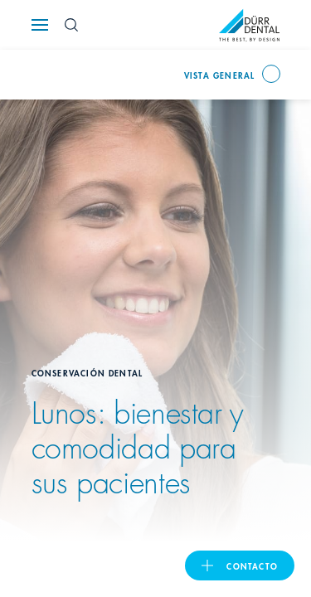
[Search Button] (71, 25)
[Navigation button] (39, 25)
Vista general (219, 74)
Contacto (252, 565)
